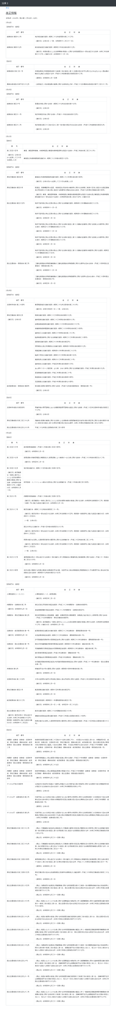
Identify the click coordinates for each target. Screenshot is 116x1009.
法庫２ (5, 3)
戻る (7, 8)
